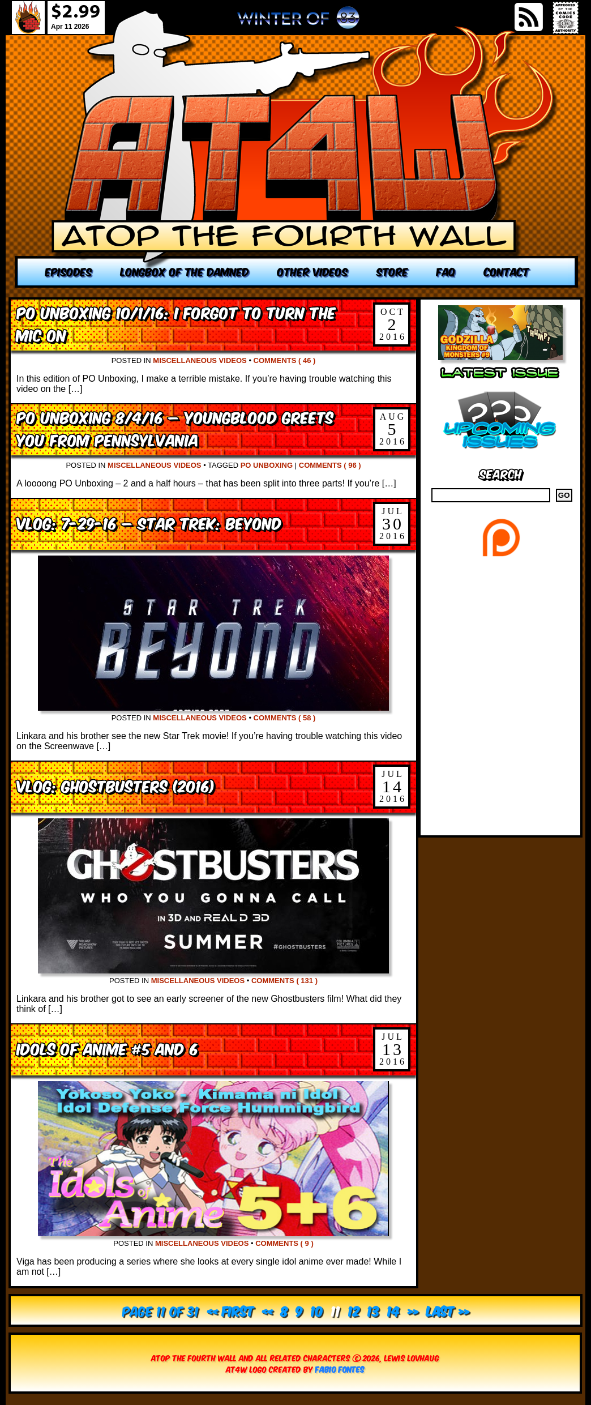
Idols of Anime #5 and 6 (107, 1048)
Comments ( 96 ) (330, 465)
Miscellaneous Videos (199, 360)
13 (373, 1310)
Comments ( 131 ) (284, 980)
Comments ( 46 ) (285, 360)
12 (353, 1310)
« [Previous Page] (267, 1310)
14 (393, 1310)
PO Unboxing (267, 465)
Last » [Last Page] (447, 1310)
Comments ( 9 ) (284, 1243)
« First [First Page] (230, 1310)
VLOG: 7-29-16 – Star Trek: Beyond (149, 522)
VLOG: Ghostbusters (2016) (115, 785)
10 (317, 1310)
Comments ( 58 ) (285, 718)
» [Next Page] (413, 1310)
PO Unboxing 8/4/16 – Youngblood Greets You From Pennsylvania (174, 427)
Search (500, 473)
